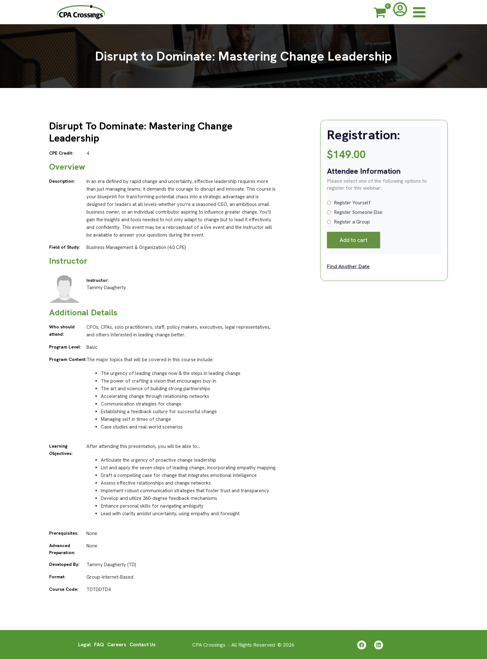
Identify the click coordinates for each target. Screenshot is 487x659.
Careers (116, 644)
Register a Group (348, 222)
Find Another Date (348, 266)
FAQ (99, 644)
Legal (84, 644)
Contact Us (142, 644)
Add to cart (353, 240)
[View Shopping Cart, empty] (380, 13)
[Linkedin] (378, 644)
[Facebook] (361, 644)
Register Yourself (349, 203)
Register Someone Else (354, 212)
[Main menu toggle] (419, 12)
